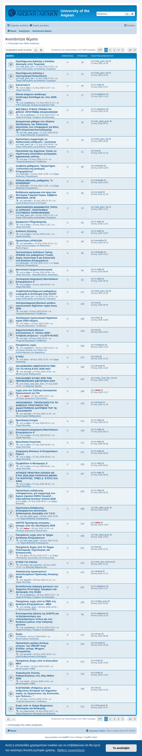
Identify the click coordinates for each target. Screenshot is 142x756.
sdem (26, 396)
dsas (26, 359)
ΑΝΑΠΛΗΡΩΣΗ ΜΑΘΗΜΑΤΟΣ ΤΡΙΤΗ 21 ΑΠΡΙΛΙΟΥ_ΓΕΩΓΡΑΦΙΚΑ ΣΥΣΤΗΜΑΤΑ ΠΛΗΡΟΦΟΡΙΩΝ (36, 210)
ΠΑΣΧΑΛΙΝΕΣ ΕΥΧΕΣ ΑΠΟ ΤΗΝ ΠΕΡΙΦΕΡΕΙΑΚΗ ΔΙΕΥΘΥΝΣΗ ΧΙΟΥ (35, 379)
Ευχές (19, 634)
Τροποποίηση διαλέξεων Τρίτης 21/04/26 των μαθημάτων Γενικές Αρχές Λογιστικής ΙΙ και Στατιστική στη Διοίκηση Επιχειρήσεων (35, 256)
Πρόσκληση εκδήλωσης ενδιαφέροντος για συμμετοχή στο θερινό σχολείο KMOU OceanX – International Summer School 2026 (36, 494)
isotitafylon (28, 348)
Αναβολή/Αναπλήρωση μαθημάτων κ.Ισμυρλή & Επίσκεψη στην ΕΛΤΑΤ (36, 292)
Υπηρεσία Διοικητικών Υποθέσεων (31, 161)
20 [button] (130, 50)
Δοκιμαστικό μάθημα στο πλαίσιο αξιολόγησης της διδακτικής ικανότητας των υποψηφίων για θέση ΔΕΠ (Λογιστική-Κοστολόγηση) (37, 125)
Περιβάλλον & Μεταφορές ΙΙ (31, 463)
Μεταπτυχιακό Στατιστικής (27, 639)
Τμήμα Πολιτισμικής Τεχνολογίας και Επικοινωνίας (37, 556)
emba (26, 666)
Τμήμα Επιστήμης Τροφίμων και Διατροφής (35, 117)
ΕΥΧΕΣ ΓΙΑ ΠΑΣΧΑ (26, 562)
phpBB (64, 737)
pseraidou (28, 243)
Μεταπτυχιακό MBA (27, 609)
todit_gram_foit (26, 66)
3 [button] (114, 50)
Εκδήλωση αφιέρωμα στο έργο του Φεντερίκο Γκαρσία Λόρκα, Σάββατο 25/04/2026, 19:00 (36, 195)
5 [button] (122, 50)
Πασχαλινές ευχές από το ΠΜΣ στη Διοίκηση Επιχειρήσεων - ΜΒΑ (36, 603)
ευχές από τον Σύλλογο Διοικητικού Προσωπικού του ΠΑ (36, 392)
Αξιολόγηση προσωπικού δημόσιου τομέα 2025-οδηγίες (36, 319)
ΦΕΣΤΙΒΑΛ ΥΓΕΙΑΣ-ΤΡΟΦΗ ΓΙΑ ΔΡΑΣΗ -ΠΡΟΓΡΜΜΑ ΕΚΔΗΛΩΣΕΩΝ (37, 110)
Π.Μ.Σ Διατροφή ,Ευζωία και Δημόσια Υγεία (35, 105)
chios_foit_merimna (32, 565)
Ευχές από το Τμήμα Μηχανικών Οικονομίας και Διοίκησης (34, 707)
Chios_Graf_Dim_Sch (33, 384)
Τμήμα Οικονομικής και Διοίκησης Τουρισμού (36, 69)
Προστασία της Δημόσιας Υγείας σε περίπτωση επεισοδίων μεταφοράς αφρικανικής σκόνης (36, 154)
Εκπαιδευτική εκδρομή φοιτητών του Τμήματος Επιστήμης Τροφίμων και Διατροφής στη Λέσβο (37, 589)
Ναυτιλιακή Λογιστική (28, 441)
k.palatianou (29, 103)
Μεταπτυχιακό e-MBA (25, 668)
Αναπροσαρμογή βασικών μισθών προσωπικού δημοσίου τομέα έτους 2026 (36, 306)
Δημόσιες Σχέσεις (34, 386)
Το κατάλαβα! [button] (121, 748)
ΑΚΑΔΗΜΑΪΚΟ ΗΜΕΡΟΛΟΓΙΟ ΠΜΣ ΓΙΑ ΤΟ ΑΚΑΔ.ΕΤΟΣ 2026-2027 (35, 367)
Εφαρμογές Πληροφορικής (31, 221)
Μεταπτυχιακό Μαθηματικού (28, 374)
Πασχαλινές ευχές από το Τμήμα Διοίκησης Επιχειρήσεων (34, 536)
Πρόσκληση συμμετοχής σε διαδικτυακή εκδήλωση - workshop (36, 140)
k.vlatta (27, 88)
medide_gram (30, 607)
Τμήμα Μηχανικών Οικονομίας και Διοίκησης (35, 713)
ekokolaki (24, 174)
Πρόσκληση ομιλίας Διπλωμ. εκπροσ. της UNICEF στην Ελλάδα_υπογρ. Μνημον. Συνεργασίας (32, 647)
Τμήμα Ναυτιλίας (23, 90)
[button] (100, 50)
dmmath (27, 372)
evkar (26, 323)
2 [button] (110, 50)
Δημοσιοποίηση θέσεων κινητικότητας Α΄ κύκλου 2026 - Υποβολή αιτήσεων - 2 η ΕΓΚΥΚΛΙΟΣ (37, 333)
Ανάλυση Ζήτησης (26, 231)
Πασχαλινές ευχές (26, 345)
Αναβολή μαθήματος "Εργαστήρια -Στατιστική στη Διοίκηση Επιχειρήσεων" (35, 169)
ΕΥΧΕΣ (20, 356)
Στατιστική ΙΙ (23, 85)
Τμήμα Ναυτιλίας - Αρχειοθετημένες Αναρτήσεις (37, 275)
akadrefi (27, 580)
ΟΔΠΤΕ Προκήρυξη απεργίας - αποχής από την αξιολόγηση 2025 (35, 524)
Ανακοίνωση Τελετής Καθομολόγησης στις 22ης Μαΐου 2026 (35, 676)
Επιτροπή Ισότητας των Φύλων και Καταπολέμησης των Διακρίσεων (31, 351)
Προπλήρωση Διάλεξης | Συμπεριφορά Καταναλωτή (31, 74)
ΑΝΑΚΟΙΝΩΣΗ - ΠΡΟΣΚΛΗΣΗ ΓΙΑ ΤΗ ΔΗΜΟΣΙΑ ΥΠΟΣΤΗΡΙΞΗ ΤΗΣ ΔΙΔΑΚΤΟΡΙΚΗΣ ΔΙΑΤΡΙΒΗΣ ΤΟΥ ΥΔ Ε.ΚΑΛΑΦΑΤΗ (37, 406)
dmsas (23, 636)
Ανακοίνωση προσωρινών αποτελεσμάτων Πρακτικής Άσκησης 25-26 (37, 574)
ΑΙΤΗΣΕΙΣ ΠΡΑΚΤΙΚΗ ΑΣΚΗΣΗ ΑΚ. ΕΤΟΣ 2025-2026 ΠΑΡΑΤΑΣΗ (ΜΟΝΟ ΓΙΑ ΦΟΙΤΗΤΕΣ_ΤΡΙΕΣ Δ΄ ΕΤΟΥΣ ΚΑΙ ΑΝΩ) (37, 476)
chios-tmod (29, 711)
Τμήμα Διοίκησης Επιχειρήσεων (34, 135)
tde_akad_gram (31, 133)
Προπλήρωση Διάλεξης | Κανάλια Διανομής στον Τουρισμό (35, 62)
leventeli (27, 201)
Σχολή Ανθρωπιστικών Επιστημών (31, 203)
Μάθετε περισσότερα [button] (71, 750)
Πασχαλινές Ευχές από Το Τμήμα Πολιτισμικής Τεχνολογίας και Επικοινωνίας (35, 550)
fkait (26, 555)
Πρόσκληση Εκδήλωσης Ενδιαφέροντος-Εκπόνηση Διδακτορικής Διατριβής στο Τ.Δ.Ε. (35, 510)
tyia (25, 159)
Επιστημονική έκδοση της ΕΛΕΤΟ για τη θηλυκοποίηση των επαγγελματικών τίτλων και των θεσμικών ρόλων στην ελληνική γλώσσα (37, 619)
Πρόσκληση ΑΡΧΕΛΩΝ (29, 240)
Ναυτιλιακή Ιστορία (27, 420)
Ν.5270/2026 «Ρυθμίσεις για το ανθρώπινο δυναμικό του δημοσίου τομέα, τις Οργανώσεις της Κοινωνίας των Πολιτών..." (37, 692)
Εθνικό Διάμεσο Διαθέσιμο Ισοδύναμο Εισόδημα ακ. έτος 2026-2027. (36, 97)
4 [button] (118, 50)
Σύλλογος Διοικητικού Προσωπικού (31, 398)
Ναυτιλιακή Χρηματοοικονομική (34, 269)
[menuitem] (39, 25)
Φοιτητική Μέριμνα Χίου (36, 567)
